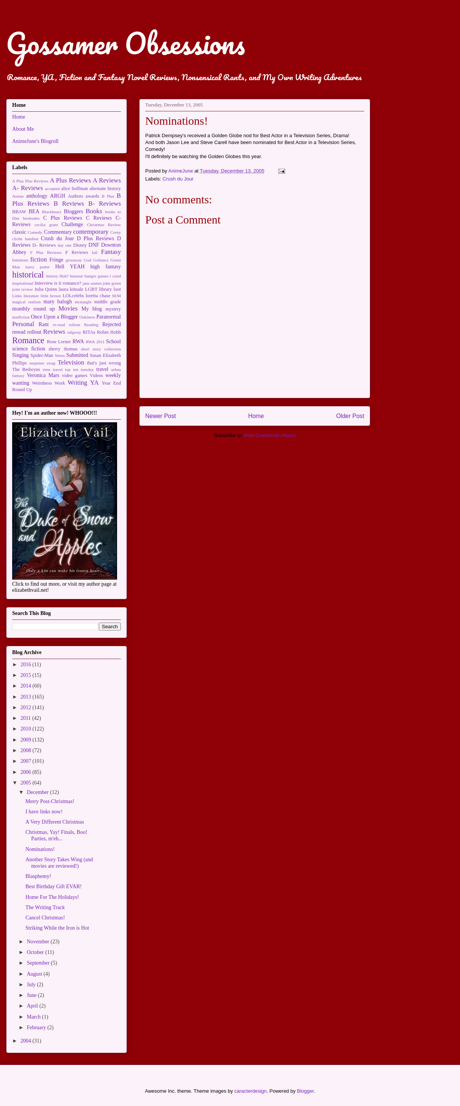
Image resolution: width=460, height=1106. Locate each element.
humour (76, 276)
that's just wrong (104, 363)
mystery (113, 309)
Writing (77, 382)
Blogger (305, 1091)
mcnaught (83, 301)
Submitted (77, 355)
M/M (116, 295)
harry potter (37, 267)
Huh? (63, 276)
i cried (115, 276)
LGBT (91, 289)
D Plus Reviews (95, 238)
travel (102, 369)
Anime (18, 196)
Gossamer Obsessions (125, 43)
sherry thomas (63, 349)
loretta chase (98, 295)
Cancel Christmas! (45, 918)
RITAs (88, 332)
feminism (20, 260)
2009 (27, 740)
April (33, 1006)
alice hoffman (74, 188)
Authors (75, 196)
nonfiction (21, 317)
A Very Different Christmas (54, 822)
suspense (36, 363)
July (32, 984)
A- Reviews (27, 188)
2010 (27, 729)
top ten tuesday (79, 369)
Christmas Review (104, 224)
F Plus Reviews (46, 252)
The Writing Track (45, 907)
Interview (44, 283)
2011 (26, 718)
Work (59, 383)
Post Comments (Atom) (269, 435)
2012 (27, 707)
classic (19, 232)
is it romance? (67, 283)
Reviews (54, 331)
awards (92, 196)
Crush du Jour (178, 179)
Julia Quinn (46, 289)
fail (95, 252)
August (35, 974)
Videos (96, 375)
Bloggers (73, 211)
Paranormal (108, 317)
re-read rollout (66, 324)
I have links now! (44, 811)
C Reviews (99, 218)
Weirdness (42, 383)
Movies (68, 308)
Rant (44, 324)
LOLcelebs (73, 295)
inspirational (22, 283)
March (34, 1017)
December (38, 792)
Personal (23, 324)
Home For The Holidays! (52, 897)
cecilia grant (46, 224)
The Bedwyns (26, 369)
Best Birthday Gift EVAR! (53, 886)
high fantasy (105, 266)
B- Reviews (104, 203)
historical (28, 274)
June (32, 995)
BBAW (19, 211)
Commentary (58, 232)
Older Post (350, 416)
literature (31, 295)
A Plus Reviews (70, 180)
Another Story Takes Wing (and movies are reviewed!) (59, 863)
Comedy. (35, 232)
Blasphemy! (38, 876)
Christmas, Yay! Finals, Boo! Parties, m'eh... (56, 835)
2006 (27, 772)
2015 (27, 675)
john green (112, 283)
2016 (27, 664)
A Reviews (107, 180)
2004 (27, 1041)
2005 (27, 783)
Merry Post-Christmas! (50, 801)
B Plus (108, 196)
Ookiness (87, 317)
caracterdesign (250, 1091)
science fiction (28, 349)
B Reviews (69, 203)
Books (94, 211)
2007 (27, 761)
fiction (38, 259)
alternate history (105, 188)
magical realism (26, 301)
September (39, 963)
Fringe (56, 260)
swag (51, 363)
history (52, 276)
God (87, 260)
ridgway (74, 332)
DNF (94, 245)
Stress (60, 355)
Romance (28, 340)
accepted (52, 188)
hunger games (96, 276)
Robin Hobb (109, 332)
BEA (34, 211)
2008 (27, 750)
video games (74, 375)
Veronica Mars (43, 375)
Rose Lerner (59, 341)
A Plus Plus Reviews (30, 181)
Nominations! (40, 849)
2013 (27, 697)
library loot (110, 289)
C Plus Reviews (62, 218)
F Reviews (76, 252)
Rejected (111, 324)
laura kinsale (71, 289)
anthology (37, 196)
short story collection (101, 349)
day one (64, 245)
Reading (91, 324)
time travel (52, 369)
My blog (91, 309)
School (113, 341)
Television (71, 362)
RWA (78, 341)
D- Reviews (44, 245)
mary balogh (57, 301)
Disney (80, 245)
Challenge (72, 224)
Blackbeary (52, 211)
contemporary (91, 231)
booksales (31, 218)
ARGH (57, 196)
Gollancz (100, 260)
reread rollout (26, 332)
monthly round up (33, 309)
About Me (23, 129)
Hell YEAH (69, 266)
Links (17, 295)
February (37, 1027)
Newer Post (160, 416)
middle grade (107, 301)
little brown (51, 295)
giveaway (73, 260)
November (39, 941)
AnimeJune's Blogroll (35, 141)
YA (94, 382)
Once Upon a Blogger (54, 317)
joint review (22, 289)
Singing (20, 355)
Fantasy (111, 251)
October (36, 952)
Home (256, 416)
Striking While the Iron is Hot (57, 928)
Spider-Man (41, 355)
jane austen (92, 283)
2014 (27, 686)
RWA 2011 (95, 341)
